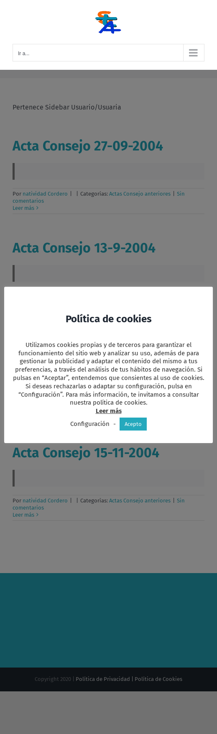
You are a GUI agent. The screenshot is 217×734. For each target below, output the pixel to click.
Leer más (109, 411)
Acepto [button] (133, 424)
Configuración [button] (90, 424)
